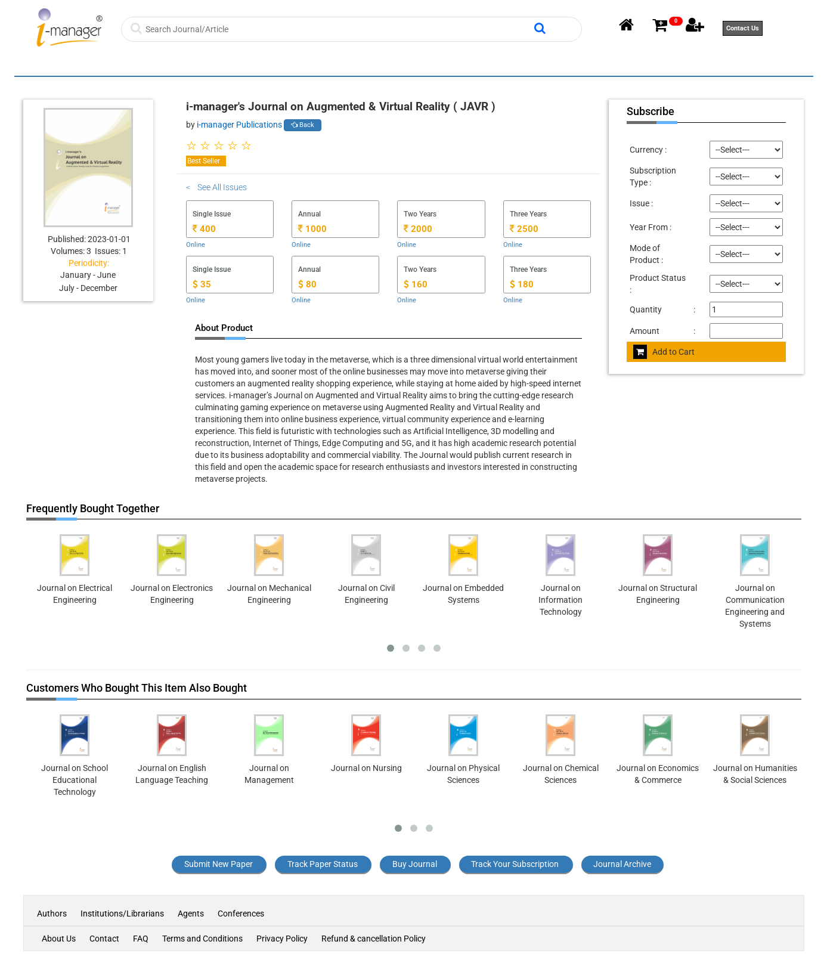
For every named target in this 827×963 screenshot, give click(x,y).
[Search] (338, 29)
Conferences (241, 913)
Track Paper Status (322, 864)
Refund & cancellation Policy (373, 938)
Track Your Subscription (515, 864)
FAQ (140, 938)
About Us (59, 938)
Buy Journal (414, 864)
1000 (312, 229)
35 (202, 284)
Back (302, 125)
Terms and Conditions (202, 938)
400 (204, 229)
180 (522, 284)
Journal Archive (622, 864)
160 (416, 284)
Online (195, 245)
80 (307, 284)
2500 (524, 229)
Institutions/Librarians (122, 913)
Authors (53, 913)
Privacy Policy (282, 938)
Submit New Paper (218, 864)
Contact (104, 938)
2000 (418, 229)
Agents (191, 913)
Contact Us (742, 28)
